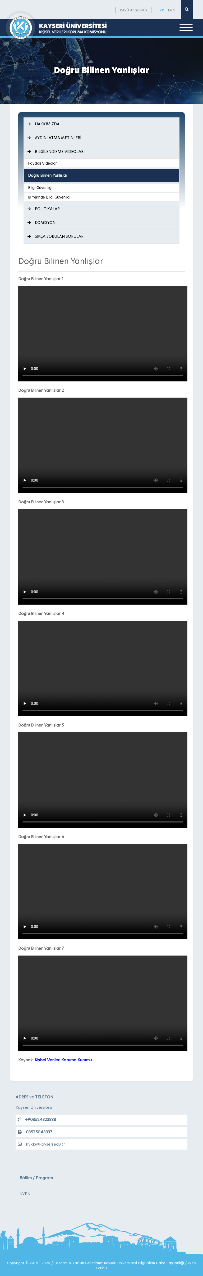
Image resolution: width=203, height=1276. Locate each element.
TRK (160, 10)
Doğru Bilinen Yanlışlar (47, 175)
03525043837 (35, 1132)
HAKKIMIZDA (43, 124)
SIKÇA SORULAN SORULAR (55, 236)
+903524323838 (37, 1119)
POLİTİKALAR (43, 209)
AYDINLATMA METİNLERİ (54, 137)
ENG (171, 10)
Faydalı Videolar (42, 163)
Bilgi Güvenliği (40, 187)
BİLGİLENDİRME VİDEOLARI (56, 151)
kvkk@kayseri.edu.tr (41, 1144)
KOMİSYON (41, 222)
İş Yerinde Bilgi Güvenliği (49, 197)
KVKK (25, 1193)
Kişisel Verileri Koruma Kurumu (63, 1060)
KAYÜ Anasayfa (133, 10)
